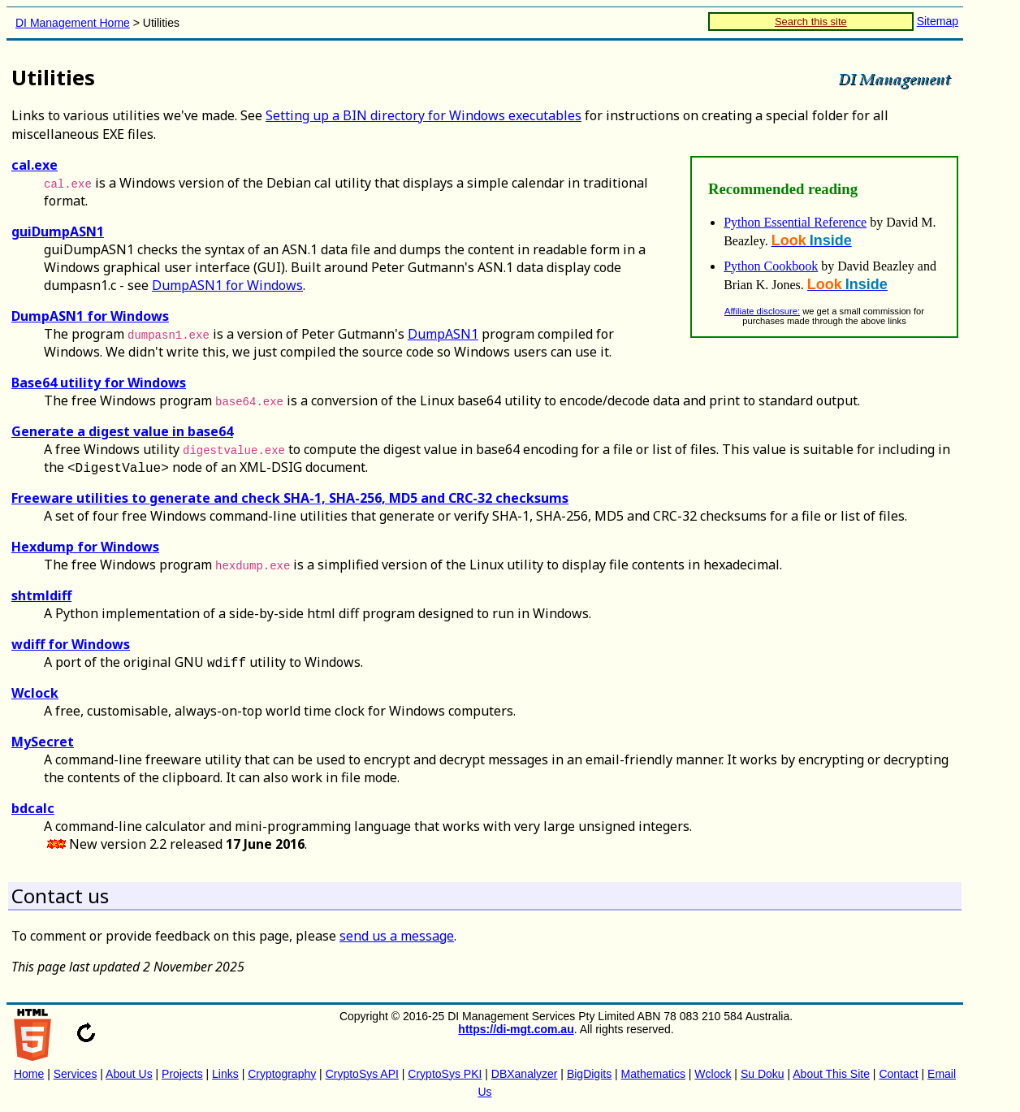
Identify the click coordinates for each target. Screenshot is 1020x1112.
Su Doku (762, 1073)
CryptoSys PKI (445, 1073)
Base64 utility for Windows (98, 383)
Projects (182, 1073)
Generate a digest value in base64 (122, 431)
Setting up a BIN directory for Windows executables (423, 115)
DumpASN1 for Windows (227, 285)
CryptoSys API (362, 1073)
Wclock (34, 693)
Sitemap (937, 21)
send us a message (396, 936)
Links (225, 1073)
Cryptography (282, 1073)
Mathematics (653, 1073)
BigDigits (589, 1073)
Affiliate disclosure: (762, 311)
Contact (898, 1073)
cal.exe (34, 165)
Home (29, 1073)
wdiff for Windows (70, 644)
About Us (129, 1073)
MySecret (42, 742)
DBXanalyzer (524, 1073)
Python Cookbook (771, 266)
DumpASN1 (443, 334)
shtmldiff (41, 595)
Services (75, 1073)
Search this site (811, 21)
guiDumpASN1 (57, 231)
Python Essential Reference (795, 222)
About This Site (831, 1073)
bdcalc (32, 808)
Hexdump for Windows (85, 547)
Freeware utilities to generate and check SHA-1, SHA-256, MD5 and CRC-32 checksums (289, 498)
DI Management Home (72, 22)
